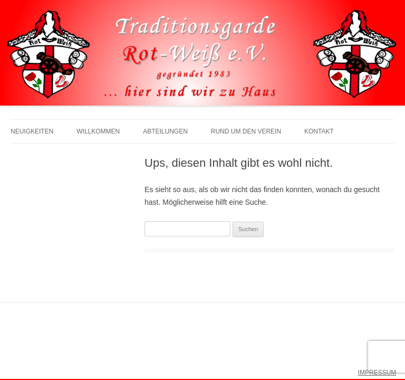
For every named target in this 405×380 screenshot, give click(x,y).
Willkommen (98, 131)
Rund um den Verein (246, 131)
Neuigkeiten (32, 131)
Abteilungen (165, 131)
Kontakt (319, 131)
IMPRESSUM (377, 372)
